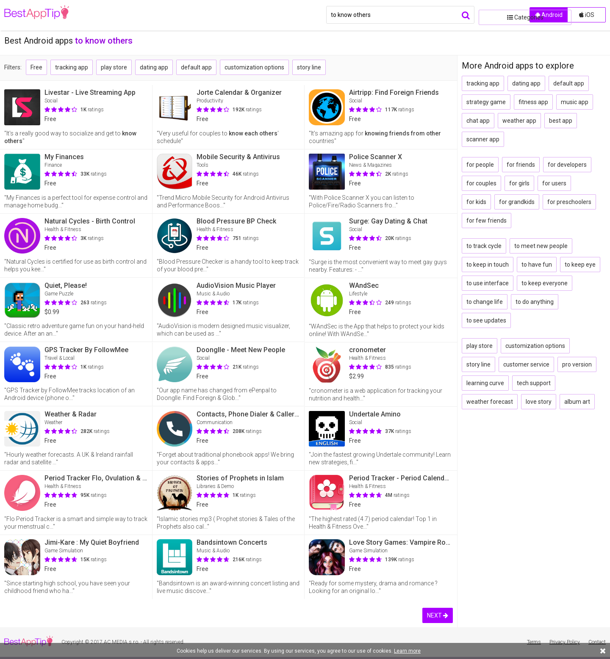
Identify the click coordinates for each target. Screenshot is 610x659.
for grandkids (517, 202)
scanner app (482, 139)
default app (196, 67)
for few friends (486, 220)
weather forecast (489, 401)
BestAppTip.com (47, 15)
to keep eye (580, 264)
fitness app (533, 102)
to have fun (536, 264)
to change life (484, 301)
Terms (534, 642)
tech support (534, 383)
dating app (154, 67)
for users (554, 183)
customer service (526, 364)
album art (577, 401)
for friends (521, 164)
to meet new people (541, 246)
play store (114, 67)
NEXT (437, 615)
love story (539, 401)
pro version (577, 364)
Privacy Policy (564, 642)
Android (549, 14)
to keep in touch (487, 264)
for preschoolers (569, 202)
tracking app (71, 67)
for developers (567, 164)
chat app (478, 120)
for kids (476, 202)
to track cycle (484, 246)
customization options (254, 67)
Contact (597, 642)
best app (560, 120)
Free (36, 67)
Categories (502, 14)
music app (574, 102)
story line (309, 67)
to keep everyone (544, 283)
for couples (481, 183)
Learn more (407, 651)
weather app (519, 120)
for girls (519, 183)
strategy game (486, 102)
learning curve (485, 383)
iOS (586, 14)
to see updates (486, 320)
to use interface (487, 283)
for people (480, 164)
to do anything (535, 301)
